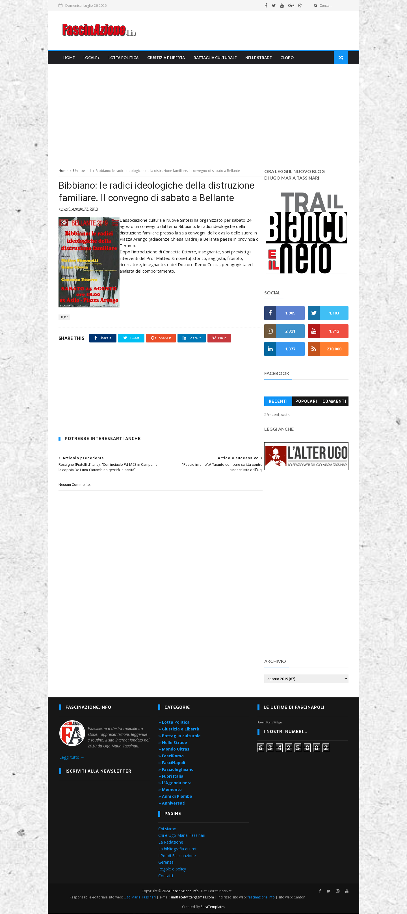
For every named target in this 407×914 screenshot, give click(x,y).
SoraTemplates (213, 907)
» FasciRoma (171, 756)
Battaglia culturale (215, 58)
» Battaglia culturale (179, 736)
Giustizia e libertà (166, 58)
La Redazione (170, 842)
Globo (287, 58)
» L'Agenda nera (175, 783)
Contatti (165, 876)
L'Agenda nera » (79, 71)
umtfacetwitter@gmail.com (193, 897)
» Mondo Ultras (173, 749)
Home (69, 58)
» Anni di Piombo (175, 796)
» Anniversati (171, 803)
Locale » (92, 58)
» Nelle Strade (172, 742)
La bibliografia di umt (177, 849)
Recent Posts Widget (269, 723)
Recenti (278, 401)
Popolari (306, 401)
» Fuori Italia (170, 776)
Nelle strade (259, 58)
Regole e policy (172, 869)
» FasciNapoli (171, 763)
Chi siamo (167, 829)
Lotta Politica (124, 58)
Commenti (334, 401)
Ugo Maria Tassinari (140, 897)
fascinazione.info (261, 897)
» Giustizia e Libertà (178, 729)
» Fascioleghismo (176, 770)
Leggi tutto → (72, 757)
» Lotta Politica (174, 722)
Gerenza (166, 862)
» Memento (170, 790)
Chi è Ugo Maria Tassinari (181, 835)
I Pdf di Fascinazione (177, 856)
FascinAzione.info (185, 891)
